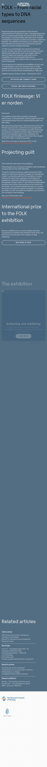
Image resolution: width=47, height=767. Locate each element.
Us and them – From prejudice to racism (16, 683)
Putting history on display (11, 672)
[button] (3, 4)
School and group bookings (23, 86)
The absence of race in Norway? (13, 668)
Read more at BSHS (23, 242)
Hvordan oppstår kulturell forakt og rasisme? (17, 659)
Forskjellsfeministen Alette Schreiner (15, 674)
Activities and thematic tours (23, 79)
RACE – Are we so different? (11, 685)
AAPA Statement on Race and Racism (15, 635)
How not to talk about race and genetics (16, 639)
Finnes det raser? (8, 641)
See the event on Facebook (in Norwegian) (17, 143)
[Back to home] (23, 4)
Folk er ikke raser (7, 657)
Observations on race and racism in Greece (17, 670)
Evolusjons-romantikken (10, 637)
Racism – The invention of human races (16, 681)
